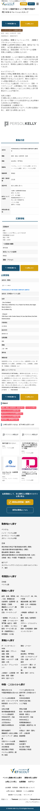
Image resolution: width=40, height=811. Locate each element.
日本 (3, 545)
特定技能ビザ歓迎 (25, 751)
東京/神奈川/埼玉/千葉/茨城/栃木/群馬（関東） (17, 548)
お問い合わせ (10, 792)
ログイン (31, 4)
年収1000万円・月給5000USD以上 (26, 720)
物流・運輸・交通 (8, 658)
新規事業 (22, 737)
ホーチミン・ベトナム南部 (11, 537)
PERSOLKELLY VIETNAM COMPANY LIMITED (15, 290)
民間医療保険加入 (25, 724)
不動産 (23, 652)
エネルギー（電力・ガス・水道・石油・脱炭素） (28, 668)
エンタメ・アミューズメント (10, 667)
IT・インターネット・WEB (9, 648)
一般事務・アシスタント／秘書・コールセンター (10, 620)
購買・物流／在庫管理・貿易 (29, 620)
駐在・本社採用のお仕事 (27, 713)
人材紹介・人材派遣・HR (10, 674)
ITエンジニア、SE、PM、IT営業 (29, 599)
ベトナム (5, 531)
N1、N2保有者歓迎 (8, 745)
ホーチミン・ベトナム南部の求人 (12, 413)
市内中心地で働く (25, 702)
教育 (22, 663)
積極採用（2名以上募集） (10, 734)
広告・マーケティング (9, 614)
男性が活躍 (23, 710)
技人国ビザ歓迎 (24, 748)
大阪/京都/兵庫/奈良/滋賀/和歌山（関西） (15, 551)
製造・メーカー (26, 647)
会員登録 (23, 4)
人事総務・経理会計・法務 (29, 615)
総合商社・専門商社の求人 (10, 419)
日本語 (4, 583)
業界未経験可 (6, 732)
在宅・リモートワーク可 (10, 702)
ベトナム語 (5, 586)
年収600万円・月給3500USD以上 (8, 720)
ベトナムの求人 (31, 407)
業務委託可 (23, 742)
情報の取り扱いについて (27, 789)
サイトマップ (28, 796)
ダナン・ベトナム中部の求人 (11, 416)
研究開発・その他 (8, 635)
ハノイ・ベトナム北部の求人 (11, 410)
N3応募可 (22, 745)
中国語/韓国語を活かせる (10, 694)
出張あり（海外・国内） (27, 732)
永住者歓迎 (5, 748)
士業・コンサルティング (29, 658)
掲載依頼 (19, 792)
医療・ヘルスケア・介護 (10, 660)
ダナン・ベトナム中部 (9, 539)
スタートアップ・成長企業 (10, 739)
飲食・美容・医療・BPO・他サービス (8, 678)
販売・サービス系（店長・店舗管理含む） (9, 631)
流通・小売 (5, 663)
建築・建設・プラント (9, 652)
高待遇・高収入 (24, 715)
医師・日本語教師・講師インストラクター (29, 631)
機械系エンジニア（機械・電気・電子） (9, 610)
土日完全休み (6, 724)
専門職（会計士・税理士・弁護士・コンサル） (10, 626)
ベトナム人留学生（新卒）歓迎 (9, 755)
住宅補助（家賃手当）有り (27, 728)
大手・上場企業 (24, 734)
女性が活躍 (5, 710)
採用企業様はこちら (20, 511)
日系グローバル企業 (8, 742)
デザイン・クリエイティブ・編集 (29, 626)
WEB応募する (10, 23)
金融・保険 (5, 655)
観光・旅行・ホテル (27, 674)
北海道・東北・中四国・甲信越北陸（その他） (17, 559)
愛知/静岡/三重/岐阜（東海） (11, 553)
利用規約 (15, 789)
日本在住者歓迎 (24, 699)
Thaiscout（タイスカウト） (20, 800)
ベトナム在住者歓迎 (8, 699)
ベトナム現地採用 (8, 715)
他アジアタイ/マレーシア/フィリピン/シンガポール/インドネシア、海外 (20, 566)
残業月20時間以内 (8, 726)
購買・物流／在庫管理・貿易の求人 (13, 407)
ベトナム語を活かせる (26, 691)
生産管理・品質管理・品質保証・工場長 (10, 604)
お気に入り (29, 23)
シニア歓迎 (23, 705)
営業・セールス (26, 608)
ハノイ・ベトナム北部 (9, 534)
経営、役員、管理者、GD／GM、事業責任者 (10, 599)
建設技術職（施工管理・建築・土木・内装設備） (29, 604)
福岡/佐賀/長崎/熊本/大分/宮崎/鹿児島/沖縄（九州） (19, 556)
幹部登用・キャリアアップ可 (10, 706)
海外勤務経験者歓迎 (8, 713)
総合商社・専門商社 (27, 655)
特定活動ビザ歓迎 (8, 751)
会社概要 (8, 789)
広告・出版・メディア (28, 660)
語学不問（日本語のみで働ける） (27, 695)
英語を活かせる (7, 691)
